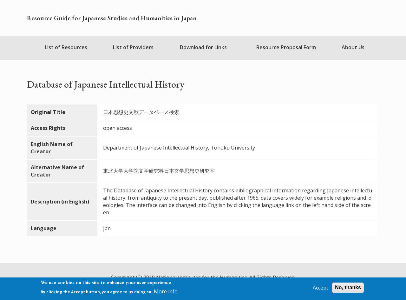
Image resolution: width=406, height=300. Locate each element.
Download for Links (203, 47)
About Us (353, 47)
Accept (320, 288)
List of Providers (133, 47)
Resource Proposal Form (286, 47)
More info (166, 291)
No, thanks (348, 288)
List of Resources (66, 47)
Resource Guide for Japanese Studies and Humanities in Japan (112, 18)
